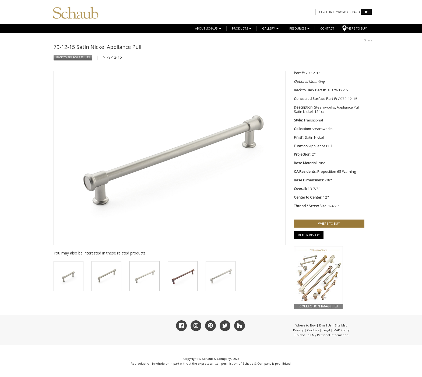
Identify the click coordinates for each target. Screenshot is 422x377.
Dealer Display (308, 235)
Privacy (298, 330)
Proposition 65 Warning (336, 171)
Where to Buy (306, 325)
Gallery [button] (270, 28)
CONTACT (327, 28)
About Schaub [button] (208, 28)
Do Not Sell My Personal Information (321, 335)
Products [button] (241, 28)
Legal (326, 330)
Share (368, 40)
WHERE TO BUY (356, 28)
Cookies (313, 330)
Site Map (341, 325)
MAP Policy (341, 330)
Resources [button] (299, 28)
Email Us (325, 325)
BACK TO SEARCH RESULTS (73, 57)
